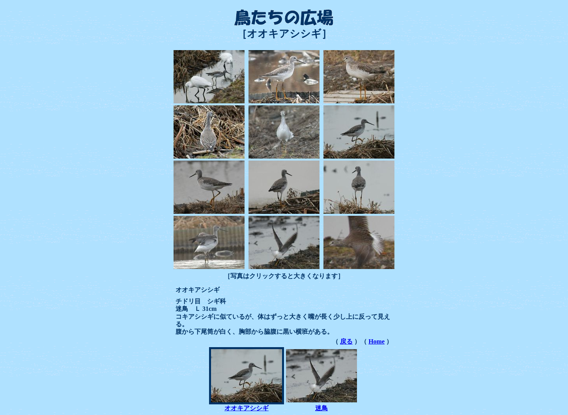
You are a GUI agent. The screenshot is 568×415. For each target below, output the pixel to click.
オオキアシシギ (246, 408)
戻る (346, 341)
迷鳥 (321, 408)
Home (376, 341)
